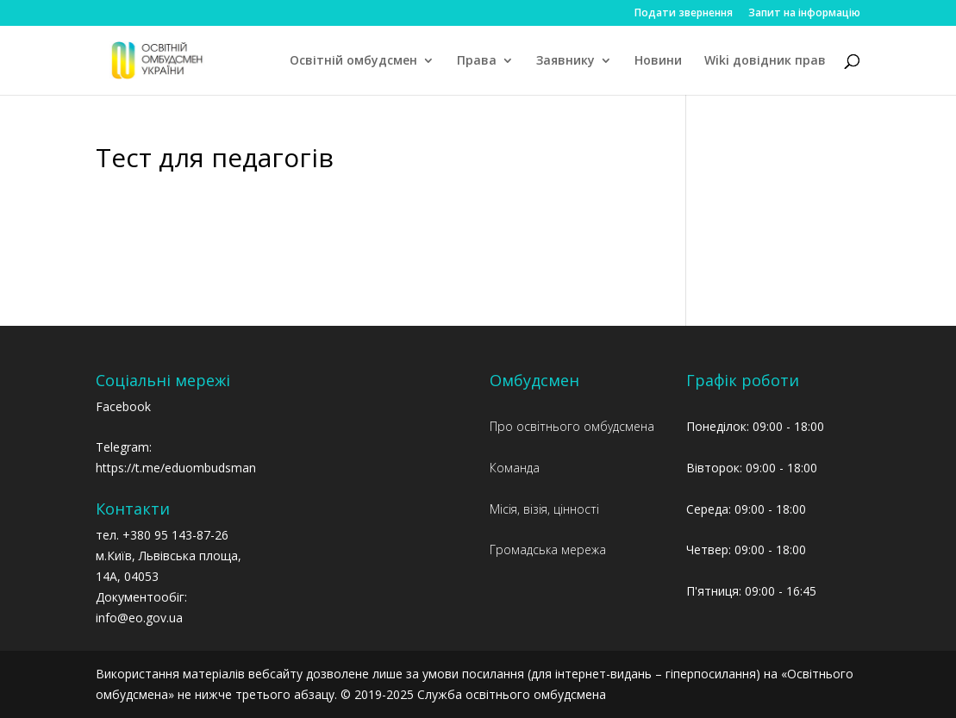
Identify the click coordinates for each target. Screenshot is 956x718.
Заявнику (565, 61)
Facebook (123, 406)
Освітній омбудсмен (353, 61)
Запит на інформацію (804, 14)
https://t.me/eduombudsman (176, 467)
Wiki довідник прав (765, 61)
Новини (658, 61)
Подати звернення (683, 14)
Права (477, 61)
